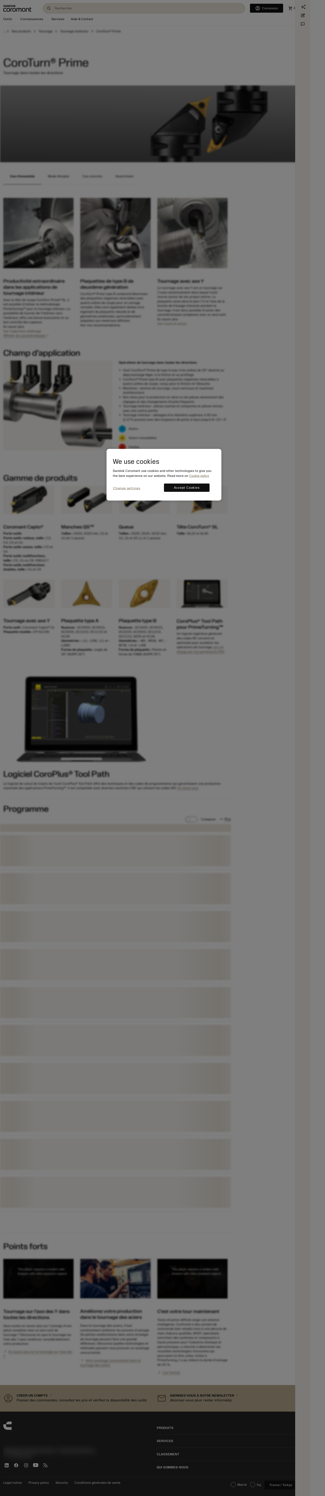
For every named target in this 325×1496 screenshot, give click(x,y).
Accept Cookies (186, 488)
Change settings (126, 488)
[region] (164, 475)
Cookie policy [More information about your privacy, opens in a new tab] (199, 476)
